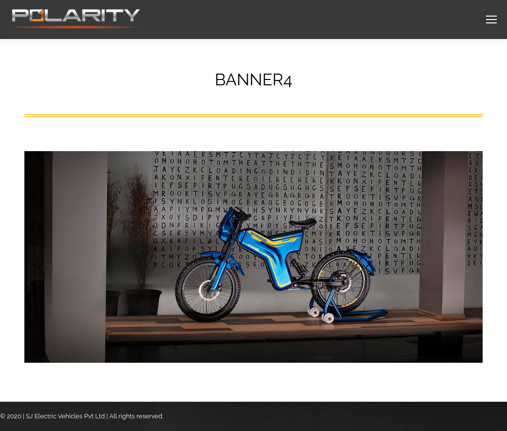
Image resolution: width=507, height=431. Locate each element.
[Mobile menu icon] (491, 19)
